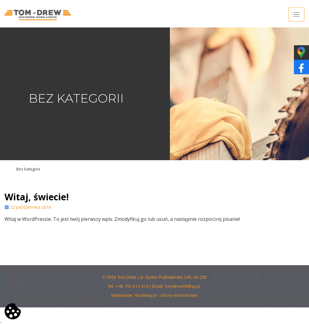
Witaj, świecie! (37, 197)
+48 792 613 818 (132, 286)
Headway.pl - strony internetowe (166, 295)
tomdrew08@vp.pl (182, 286)
